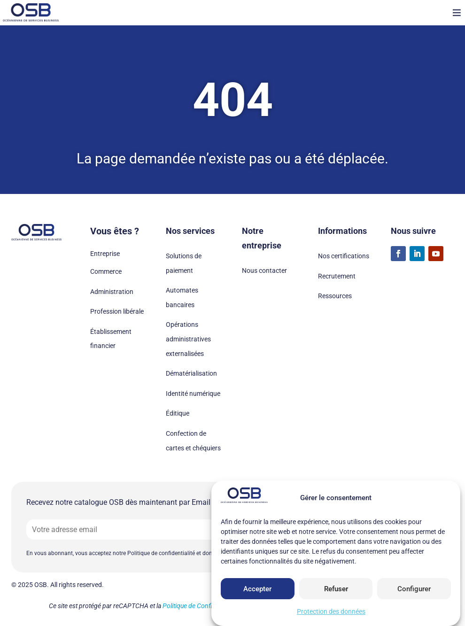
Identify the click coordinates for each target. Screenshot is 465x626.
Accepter (257, 589)
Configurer (414, 589)
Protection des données (331, 611)
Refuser (336, 589)
